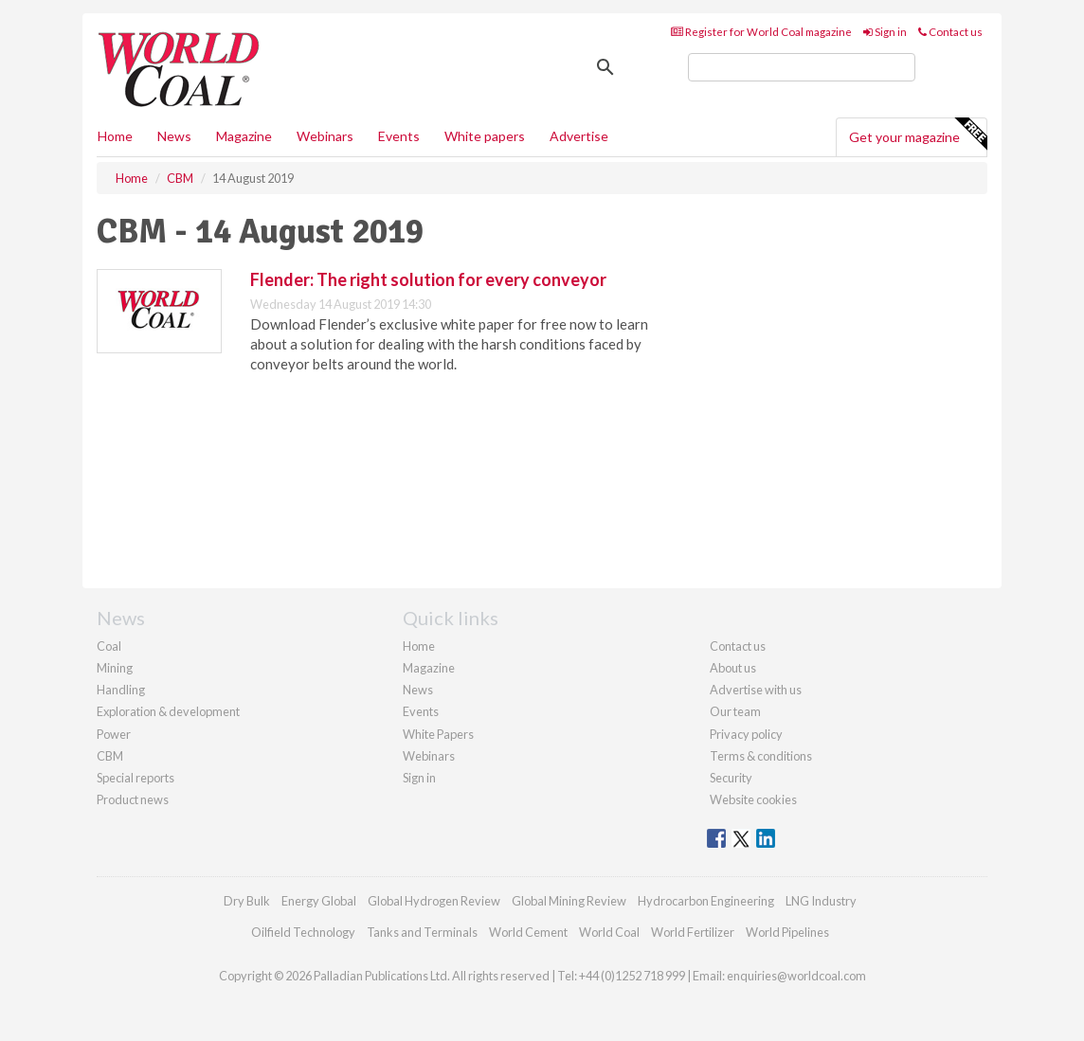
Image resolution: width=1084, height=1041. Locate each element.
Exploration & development (168, 711)
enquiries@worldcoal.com (796, 975)
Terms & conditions (761, 755)
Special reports (135, 777)
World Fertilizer (692, 932)
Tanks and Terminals (422, 932)
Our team (735, 711)
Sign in (885, 32)
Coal (109, 646)
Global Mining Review (569, 900)
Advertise (579, 136)
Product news (133, 799)
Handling (121, 689)
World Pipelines (787, 932)
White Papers (438, 734)
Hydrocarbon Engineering (706, 900)
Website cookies (753, 799)
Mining (115, 667)
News (418, 689)
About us (733, 667)
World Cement (528, 932)
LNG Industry (821, 900)
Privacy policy (746, 734)
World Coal (609, 932)
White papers (484, 136)
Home (115, 136)
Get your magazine (917, 134)
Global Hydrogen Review (434, 900)
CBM (110, 755)
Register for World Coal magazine (761, 32)
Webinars (325, 136)
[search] (801, 67)
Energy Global (318, 900)
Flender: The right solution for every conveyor (428, 279)
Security (731, 777)
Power (114, 734)
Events (399, 136)
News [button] (174, 136)
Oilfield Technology (303, 932)
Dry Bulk (247, 900)
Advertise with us (756, 689)
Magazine (244, 136)
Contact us (950, 32)
